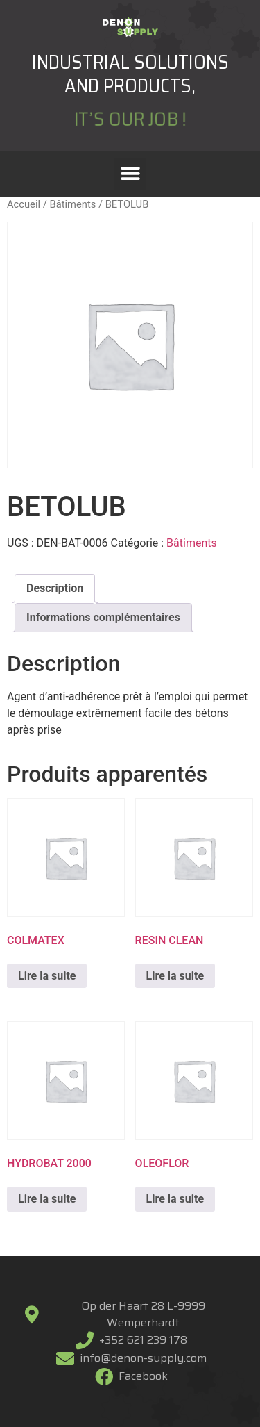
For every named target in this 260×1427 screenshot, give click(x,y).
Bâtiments (72, 204)
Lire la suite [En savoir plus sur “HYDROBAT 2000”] (47, 1198)
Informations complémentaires (103, 617)
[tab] (55, 588)
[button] (130, 174)
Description (54, 588)
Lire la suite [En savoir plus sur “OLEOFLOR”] (175, 1198)
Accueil (23, 204)
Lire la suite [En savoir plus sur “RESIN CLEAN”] (175, 975)
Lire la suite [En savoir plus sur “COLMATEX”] (47, 975)
